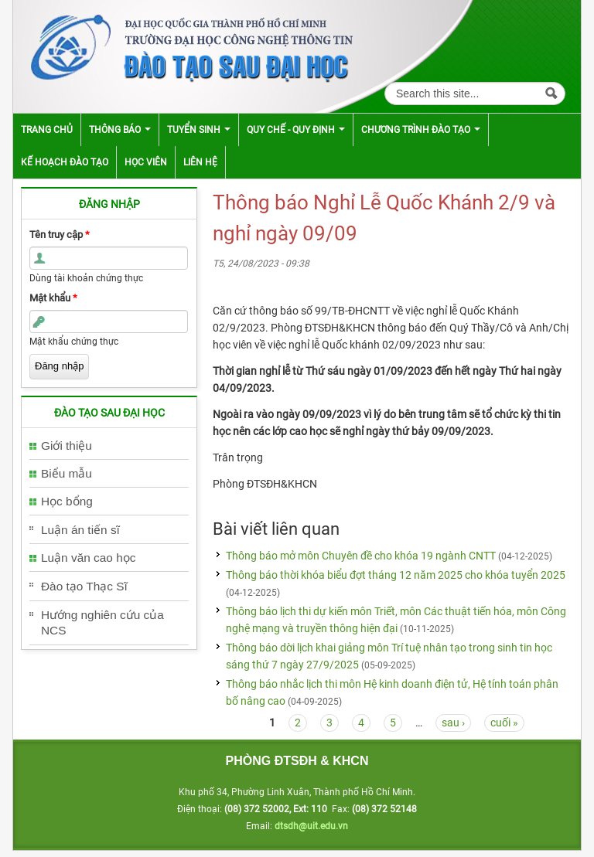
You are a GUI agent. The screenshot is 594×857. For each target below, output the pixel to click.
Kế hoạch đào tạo (64, 162)
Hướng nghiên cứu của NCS (102, 622)
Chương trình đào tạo (420, 129)
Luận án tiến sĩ (80, 529)
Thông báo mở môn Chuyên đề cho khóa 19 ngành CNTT (361, 555)
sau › (453, 722)
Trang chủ (47, 129)
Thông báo (120, 129)
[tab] (109, 446)
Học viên (146, 162)
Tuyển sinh (198, 129)
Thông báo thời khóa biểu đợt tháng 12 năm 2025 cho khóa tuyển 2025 (395, 575)
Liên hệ (200, 162)
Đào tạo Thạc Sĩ (84, 586)
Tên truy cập (59, 234)
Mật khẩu (53, 298)
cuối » (504, 722)
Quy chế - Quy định (296, 129)
